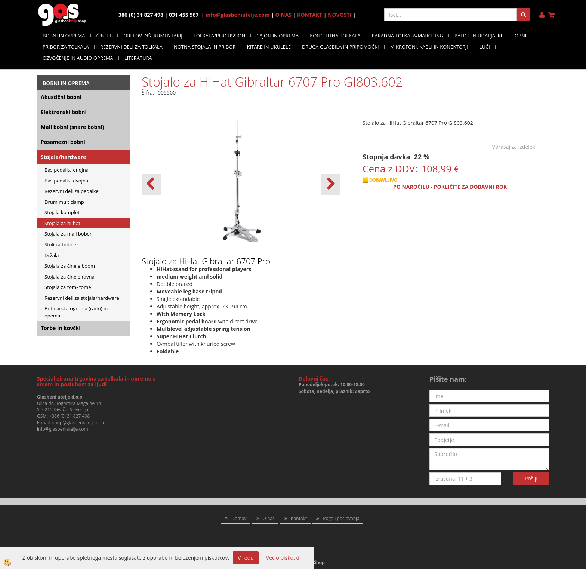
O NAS (283, 14)
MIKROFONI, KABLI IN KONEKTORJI (429, 46)
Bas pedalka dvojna (66, 180)
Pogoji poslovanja (341, 518)
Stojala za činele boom (69, 265)
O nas (269, 518)
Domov (238, 518)
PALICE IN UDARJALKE (478, 35)
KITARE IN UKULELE (269, 46)
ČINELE (104, 35)
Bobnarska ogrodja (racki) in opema (76, 312)
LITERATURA (138, 58)
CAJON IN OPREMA (277, 35)
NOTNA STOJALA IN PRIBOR (205, 46)
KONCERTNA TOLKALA (335, 35)
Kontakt (299, 518)
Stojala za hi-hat (62, 223)
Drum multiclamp (64, 202)
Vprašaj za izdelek (513, 146)
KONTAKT (309, 14)
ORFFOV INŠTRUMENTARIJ (152, 35)
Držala (51, 255)
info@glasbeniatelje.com (238, 14)
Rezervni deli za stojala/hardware (81, 298)
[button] (330, 184)
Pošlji (531, 478)
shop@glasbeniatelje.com (79, 422)
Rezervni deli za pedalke (71, 191)
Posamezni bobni (63, 141)
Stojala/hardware (63, 156)
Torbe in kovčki (60, 328)
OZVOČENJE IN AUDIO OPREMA (78, 58)
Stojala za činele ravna (69, 276)
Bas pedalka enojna (66, 169)
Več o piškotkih (284, 557)
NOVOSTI (339, 14)
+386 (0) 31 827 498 (69, 416)
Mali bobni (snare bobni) (72, 126)
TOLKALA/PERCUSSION (220, 35)
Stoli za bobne (60, 244)
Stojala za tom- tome (67, 287)
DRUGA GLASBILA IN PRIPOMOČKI (340, 46)
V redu (246, 557)
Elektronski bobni (64, 112)
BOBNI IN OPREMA (64, 35)
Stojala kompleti (62, 212)
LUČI (484, 46)
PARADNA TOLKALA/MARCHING (407, 35)
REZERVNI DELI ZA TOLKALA (131, 46)
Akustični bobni (61, 97)
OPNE (521, 35)
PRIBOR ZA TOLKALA (66, 46)
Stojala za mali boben (68, 233)
